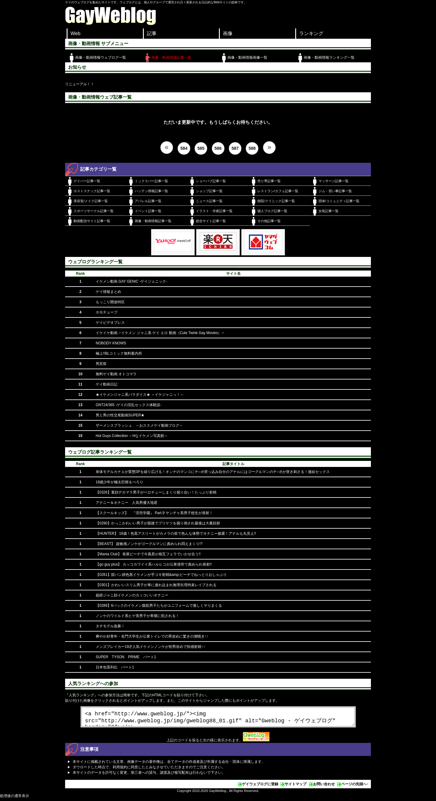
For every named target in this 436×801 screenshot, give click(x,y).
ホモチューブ (106, 312)
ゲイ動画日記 (106, 384)
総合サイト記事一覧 (211, 221)
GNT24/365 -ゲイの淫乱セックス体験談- (128, 405)
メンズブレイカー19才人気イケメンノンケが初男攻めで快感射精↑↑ (150, 647)
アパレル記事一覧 (148, 201)
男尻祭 (101, 364)
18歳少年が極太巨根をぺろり (119, 482)
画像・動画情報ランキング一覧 (329, 57)
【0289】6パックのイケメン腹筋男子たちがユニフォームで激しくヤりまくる (159, 605)
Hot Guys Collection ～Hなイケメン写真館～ (132, 436)
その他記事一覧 (269, 221)
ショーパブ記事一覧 (211, 181)
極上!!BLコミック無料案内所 (119, 353)
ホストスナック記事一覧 (92, 191)
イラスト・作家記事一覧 (214, 211)
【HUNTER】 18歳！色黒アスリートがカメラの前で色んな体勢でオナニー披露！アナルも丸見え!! (176, 533)
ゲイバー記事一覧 (87, 181)
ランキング (311, 33)
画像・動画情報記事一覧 (171, 57)
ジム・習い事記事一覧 (335, 191)
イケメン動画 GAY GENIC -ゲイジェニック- (131, 281)
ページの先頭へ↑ (354, 786)
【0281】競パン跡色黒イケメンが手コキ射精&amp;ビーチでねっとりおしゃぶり (161, 575)
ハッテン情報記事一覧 (151, 191)
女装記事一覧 (329, 211)
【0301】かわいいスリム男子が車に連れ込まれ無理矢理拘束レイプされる (156, 585)
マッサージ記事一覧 (333, 181)
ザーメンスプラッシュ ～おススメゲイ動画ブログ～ (139, 425)
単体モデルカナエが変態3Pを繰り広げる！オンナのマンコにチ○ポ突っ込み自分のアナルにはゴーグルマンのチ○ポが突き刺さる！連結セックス (213, 472)
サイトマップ (295, 786)
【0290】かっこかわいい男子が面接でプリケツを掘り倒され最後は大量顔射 (158, 523)
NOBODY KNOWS (111, 343)
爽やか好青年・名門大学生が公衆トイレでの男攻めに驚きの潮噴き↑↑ (152, 636)
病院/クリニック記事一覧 (276, 201)
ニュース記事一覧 (209, 201)
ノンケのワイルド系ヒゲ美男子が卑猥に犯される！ (137, 616)
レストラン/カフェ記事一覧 (277, 191)
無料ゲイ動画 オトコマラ (116, 374)
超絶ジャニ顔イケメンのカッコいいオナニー (132, 595)
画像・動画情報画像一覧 (247, 57)
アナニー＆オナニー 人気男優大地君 (126, 503)
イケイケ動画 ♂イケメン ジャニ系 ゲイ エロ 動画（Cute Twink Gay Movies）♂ (160, 333)
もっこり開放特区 (110, 302)
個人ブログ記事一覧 (272, 211)
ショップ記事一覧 (209, 191)
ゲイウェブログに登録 (260, 786)
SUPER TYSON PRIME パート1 (126, 657)
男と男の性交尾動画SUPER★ (120, 415)
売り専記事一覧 (269, 181)
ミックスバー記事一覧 (151, 181)
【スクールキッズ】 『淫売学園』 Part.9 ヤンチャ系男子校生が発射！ (154, 513)
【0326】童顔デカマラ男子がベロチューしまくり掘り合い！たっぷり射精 (156, 492)
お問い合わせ (324, 786)
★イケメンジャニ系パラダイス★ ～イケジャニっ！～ (140, 394)
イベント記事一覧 (148, 211)
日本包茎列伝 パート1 (115, 667)
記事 (152, 33)
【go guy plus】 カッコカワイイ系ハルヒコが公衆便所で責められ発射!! (154, 564)
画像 (228, 33)
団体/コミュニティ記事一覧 (339, 201)
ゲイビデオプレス (110, 322)
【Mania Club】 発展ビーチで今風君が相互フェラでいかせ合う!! (148, 554)
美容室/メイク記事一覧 (91, 201)
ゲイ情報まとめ (108, 292)
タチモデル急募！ (110, 626)
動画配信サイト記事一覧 (92, 221)
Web (76, 33)
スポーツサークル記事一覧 (94, 211)
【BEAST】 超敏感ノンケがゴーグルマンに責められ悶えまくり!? (149, 544)
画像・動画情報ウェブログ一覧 (100, 57)
